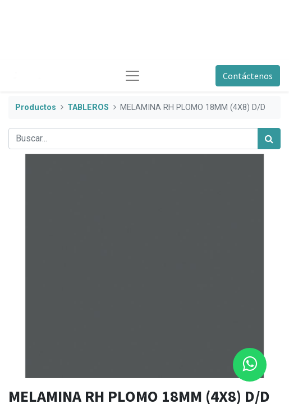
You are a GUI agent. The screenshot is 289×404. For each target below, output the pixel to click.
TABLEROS (88, 107)
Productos (35, 107)
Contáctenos (248, 75)
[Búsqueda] (269, 138)
